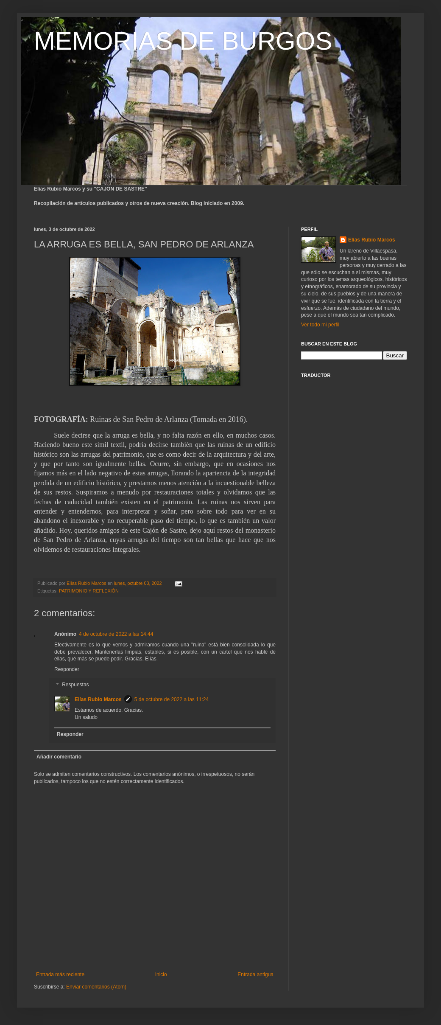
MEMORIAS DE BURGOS (183, 41)
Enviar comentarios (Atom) (96, 987)
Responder (66, 669)
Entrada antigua (255, 974)
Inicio (161, 974)
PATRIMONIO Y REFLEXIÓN (89, 590)
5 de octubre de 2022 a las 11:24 (171, 699)
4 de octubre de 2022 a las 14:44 (116, 634)
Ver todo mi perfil (320, 325)
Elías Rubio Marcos (98, 699)
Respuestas (75, 685)
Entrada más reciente (60, 974)
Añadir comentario (58, 757)
